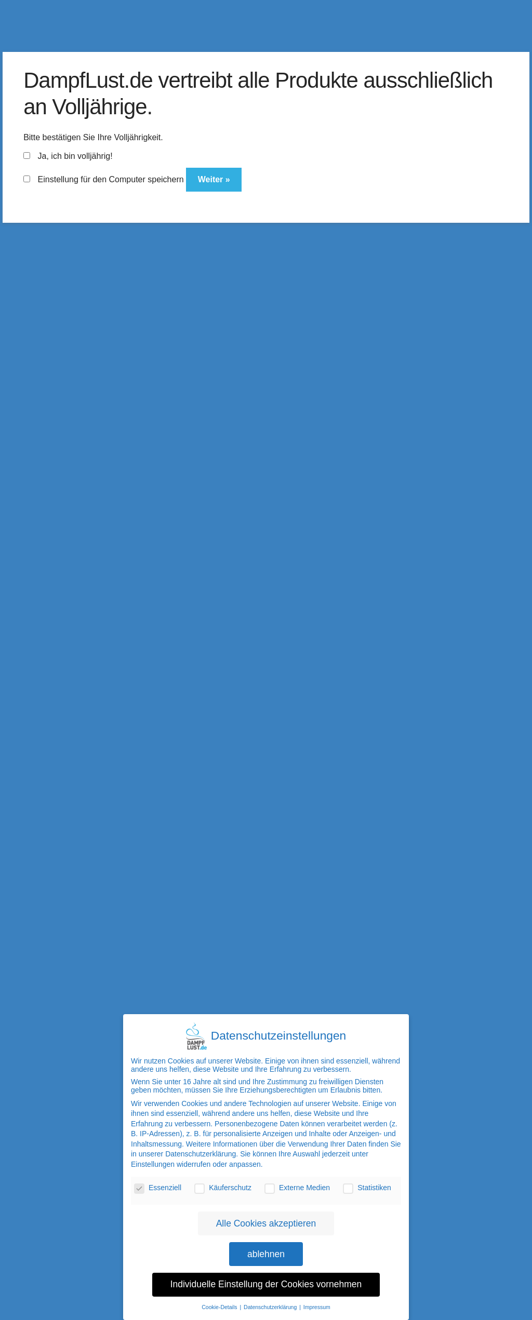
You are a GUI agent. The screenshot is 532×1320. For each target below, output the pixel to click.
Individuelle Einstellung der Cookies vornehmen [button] (266, 1278)
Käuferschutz (222, 1181)
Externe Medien (297, 1181)
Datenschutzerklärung (200, 1148)
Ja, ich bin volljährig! (68, 156)
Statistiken (367, 1181)
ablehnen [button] (266, 1248)
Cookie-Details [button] (220, 1301)
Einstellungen (153, 1158)
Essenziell (157, 1181)
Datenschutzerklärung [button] (271, 1301)
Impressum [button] (316, 1301)
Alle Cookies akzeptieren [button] (266, 1217)
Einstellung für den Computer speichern (103, 179)
